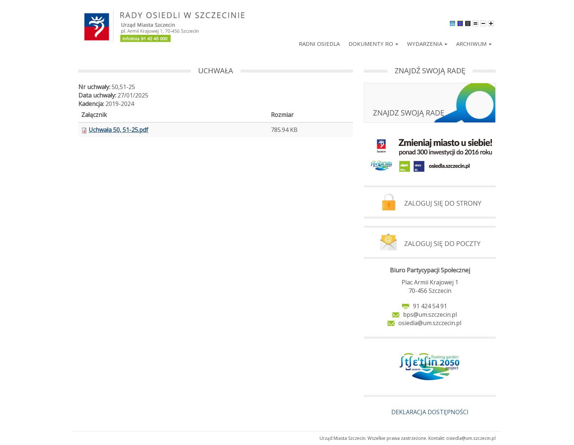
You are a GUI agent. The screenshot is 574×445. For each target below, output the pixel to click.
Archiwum (474, 43)
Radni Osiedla (319, 43)
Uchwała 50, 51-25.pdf (118, 130)
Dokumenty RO (373, 43)
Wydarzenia (427, 43)
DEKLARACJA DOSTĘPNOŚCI (430, 412)
